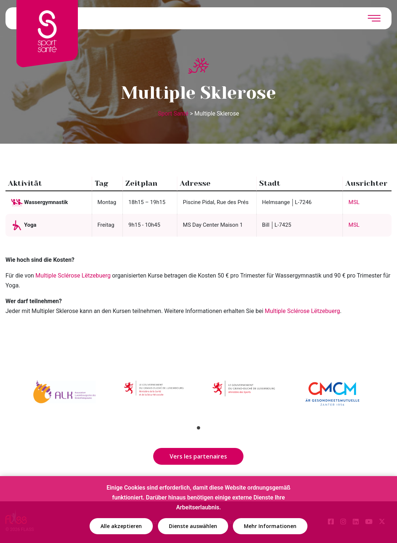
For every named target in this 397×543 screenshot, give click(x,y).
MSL (353, 202)
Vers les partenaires (198, 456)
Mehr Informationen (270, 526)
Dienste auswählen (193, 526)
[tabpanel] (64, 399)
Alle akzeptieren (121, 526)
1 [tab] (198, 427)
